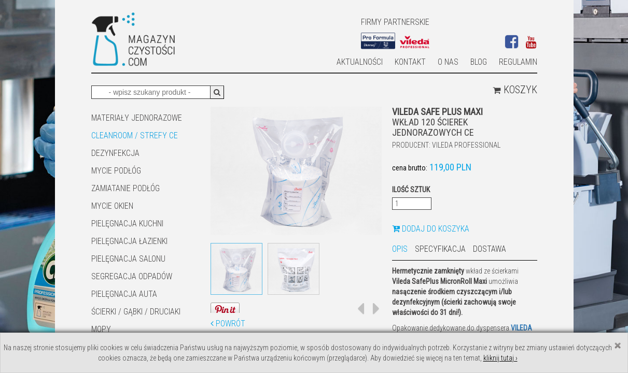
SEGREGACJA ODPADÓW (131, 276)
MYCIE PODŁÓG (116, 171)
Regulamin (518, 62)
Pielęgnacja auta (124, 294)
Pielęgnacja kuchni (127, 223)
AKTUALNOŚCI (360, 62)
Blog (478, 62)
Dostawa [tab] (489, 249)
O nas (448, 62)
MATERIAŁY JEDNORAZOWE (136, 118)
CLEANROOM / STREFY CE (134, 135)
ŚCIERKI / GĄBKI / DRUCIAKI (135, 312)
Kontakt (410, 62)
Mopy (101, 329)
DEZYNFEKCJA (115, 153)
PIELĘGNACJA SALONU (128, 259)
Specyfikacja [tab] (440, 249)
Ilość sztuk (411, 189)
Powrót (228, 323)
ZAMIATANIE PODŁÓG (125, 188)
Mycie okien (112, 206)
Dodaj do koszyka (430, 229)
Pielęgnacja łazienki (129, 241)
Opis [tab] (400, 249)
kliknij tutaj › (500, 358)
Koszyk (515, 89)
